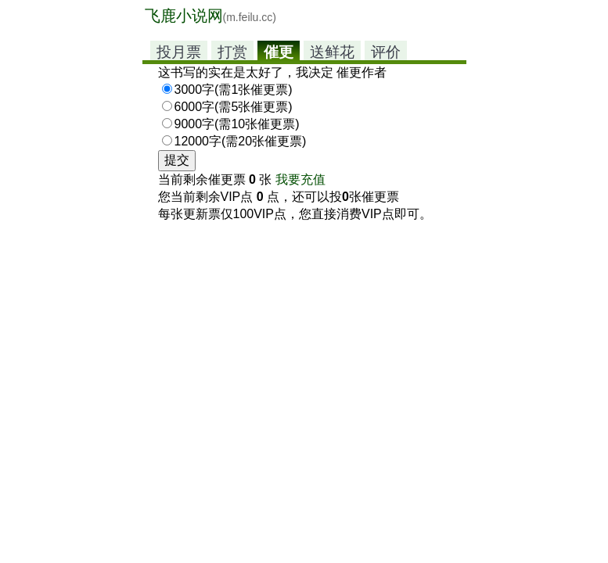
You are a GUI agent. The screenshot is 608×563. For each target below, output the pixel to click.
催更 (278, 52)
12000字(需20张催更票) (240, 141)
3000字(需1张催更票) (233, 89)
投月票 (178, 52)
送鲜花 (332, 52)
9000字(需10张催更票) (237, 124)
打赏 (232, 52)
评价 (386, 52)
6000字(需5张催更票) (233, 106)
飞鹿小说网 (210, 15)
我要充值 (300, 179)
